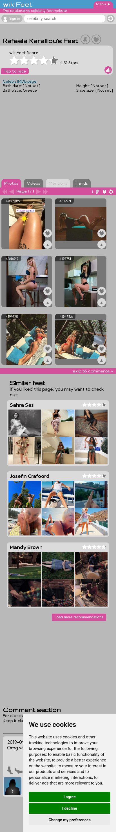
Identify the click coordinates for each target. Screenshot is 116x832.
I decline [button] (69, 808)
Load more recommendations (79, 617)
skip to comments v (93, 371)
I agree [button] (70, 797)
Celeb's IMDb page (20, 81)
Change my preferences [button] (70, 820)
